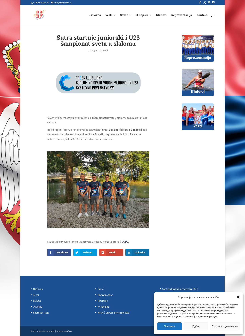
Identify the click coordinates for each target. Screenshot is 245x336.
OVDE (125, 241)
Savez (124, 15)
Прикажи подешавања (225, 326)
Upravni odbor (105, 295)
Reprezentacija (181, 15)
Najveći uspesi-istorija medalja (113, 312)
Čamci (101, 289)
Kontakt (202, 15)
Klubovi (161, 15)
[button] (238, 297)
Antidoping (103, 306)
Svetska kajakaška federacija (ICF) (180, 289)
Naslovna (94, 15)
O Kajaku (142, 15)
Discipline (103, 300)
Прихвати (169, 326)
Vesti (108, 15)
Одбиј (195, 326)
